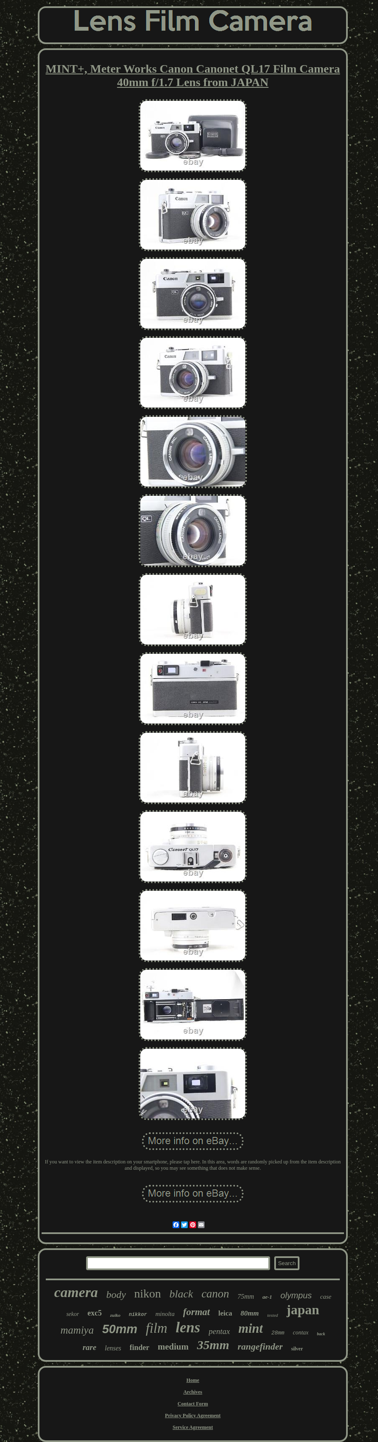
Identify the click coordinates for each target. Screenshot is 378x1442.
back (321, 1333)
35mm (213, 1345)
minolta (165, 1313)
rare (90, 1347)
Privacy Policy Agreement (192, 1415)
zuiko (115, 1315)
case (325, 1296)
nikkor (138, 1315)
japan (302, 1309)
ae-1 (267, 1297)
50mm (119, 1329)
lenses (113, 1348)
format (196, 1312)
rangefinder (260, 1346)
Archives (192, 1392)
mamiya (77, 1330)
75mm (246, 1296)
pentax (219, 1331)
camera (76, 1292)
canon (215, 1293)
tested (272, 1315)
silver (297, 1349)
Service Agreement (193, 1427)
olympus (296, 1295)
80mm (250, 1313)
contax (300, 1332)
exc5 (94, 1313)
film (156, 1328)
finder (140, 1347)
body (116, 1294)
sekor (72, 1314)
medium (173, 1347)
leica (225, 1313)
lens (188, 1327)
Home (193, 1380)
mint (250, 1328)
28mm (277, 1333)
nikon (147, 1293)
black (181, 1294)
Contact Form (193, 1404)
